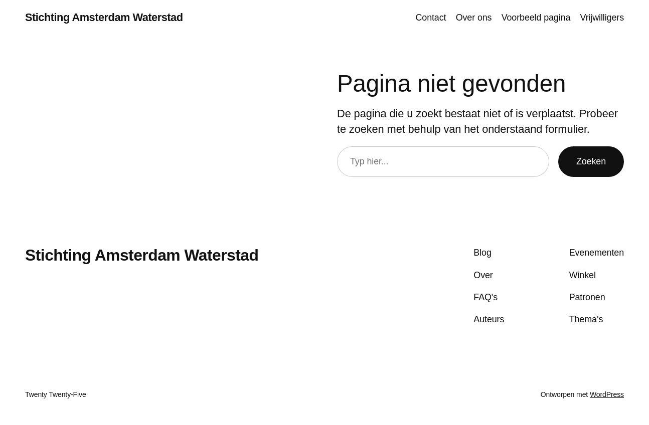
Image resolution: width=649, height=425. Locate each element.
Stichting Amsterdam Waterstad (104, 17)
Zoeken (591, 161)
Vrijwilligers (602, 18)
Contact (430, 18)
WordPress (607, 394)
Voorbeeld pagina (536, 18)
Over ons (474, 18)
